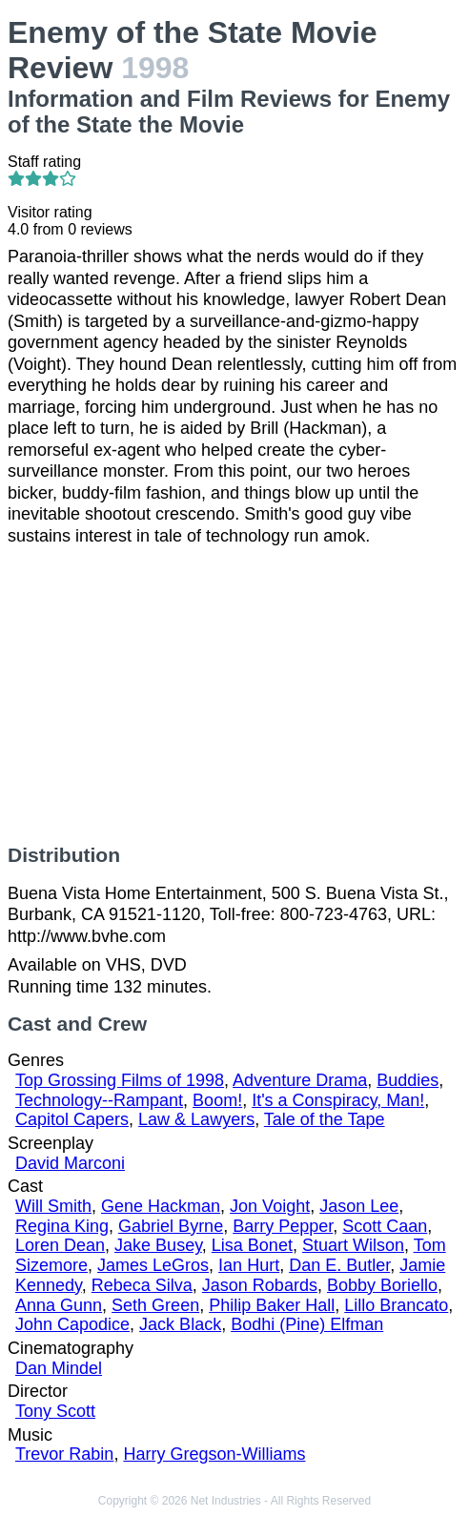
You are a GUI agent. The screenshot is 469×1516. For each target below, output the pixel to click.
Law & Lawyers (196, 1119)
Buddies (407, 1080)
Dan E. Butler (339, 1265)
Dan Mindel (58, 1368)
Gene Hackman (160, 1206)
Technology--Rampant (99, 1100)
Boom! (217, 1100)
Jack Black (180, 1324)
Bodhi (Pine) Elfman (307, 1324)
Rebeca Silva (142, 1285)
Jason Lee (358, 1206)
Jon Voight (270, 1206)
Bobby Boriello (382, 1285)
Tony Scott (55, 1411)
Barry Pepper (283, 1226)
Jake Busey (158, 1245)
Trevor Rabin (64, 1454)
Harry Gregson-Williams (214, 1454)
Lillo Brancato (396, 1305)
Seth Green (155, 1305)
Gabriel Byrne (170, 1226)
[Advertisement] (234, 695)
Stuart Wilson (353, 1245)
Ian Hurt (248, 1265)
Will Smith (53, 1206)
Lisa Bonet (252, 1245)
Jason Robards (259, 1285)
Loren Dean (60, 1245)
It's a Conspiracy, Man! (338, 1100)
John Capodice (72, 1324)
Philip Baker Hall (272, 1305)
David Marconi (70, 1163)
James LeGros (153, 1265)
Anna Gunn (58, 1305)
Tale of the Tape (324, 1119)
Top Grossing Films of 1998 (119, 1080)
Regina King (62, 1226)
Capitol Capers (72, 1119)
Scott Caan (384, 1226)
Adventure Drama (300, 1080)
